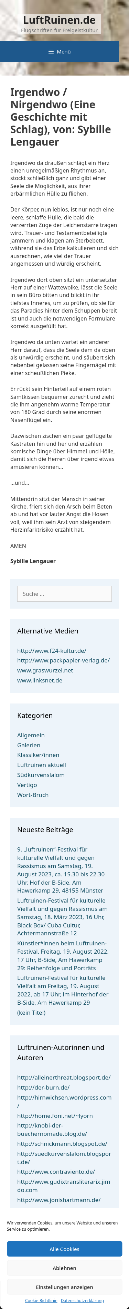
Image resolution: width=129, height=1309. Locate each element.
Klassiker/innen (38, 755)
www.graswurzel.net (45, 670)
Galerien (28, 745)
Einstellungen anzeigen (64, 1286)
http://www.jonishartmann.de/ (59, 1200)
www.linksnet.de (39, 680)
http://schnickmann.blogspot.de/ (62, 1144)
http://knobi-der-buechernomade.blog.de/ (52, 1129)
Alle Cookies (64, 1249)
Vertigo (27, 785)
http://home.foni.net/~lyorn (55, 1116)
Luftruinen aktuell (41, 765)
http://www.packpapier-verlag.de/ (63, 660)
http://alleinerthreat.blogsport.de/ (64, 1077)
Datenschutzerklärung (82, 1300)
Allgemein (31, 735)
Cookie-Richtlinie (41, 1300)
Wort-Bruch (33, 795)
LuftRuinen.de (59, 20)
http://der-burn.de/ (43, 1087)
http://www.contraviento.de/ (56, 1171)
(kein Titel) (31, 1012)
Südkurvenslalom (41, 775)
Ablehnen (64, 1267)
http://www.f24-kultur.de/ (51, 650)
